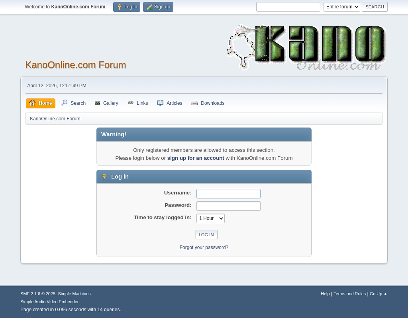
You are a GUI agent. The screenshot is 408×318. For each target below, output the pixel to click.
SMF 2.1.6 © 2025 (37, 293)
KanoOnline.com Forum (75, 64)
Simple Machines (74, 293)
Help (325, 293)
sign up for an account (195, 158)
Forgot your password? (204, 247)
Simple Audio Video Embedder (49, 301)
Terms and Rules (349, 293)
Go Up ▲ (379, 293)
